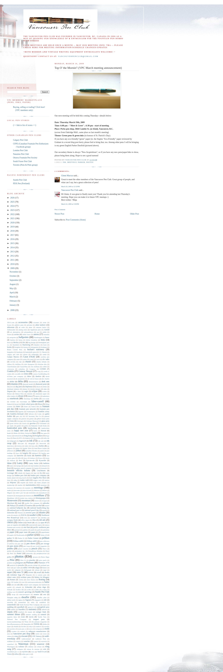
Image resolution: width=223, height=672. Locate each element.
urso (8, 634)
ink (64, 162)
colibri (44, 367)
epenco (37, 396)
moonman (26, 500)
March (13, 297)
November (14, 272)
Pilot (12, 560)
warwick (44, 641)
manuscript (11, 485)
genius (31, 419)
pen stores (14, 546)
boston (25, 347)
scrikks (36, 589)
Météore (37, 490)
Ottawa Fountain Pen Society (25, 158)
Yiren (9, 654)
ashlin (44, 332)
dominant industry (13, 389)
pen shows (31, 543)
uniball (22, 631)
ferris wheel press (28, 404)
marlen (20, 485)
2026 (12, 198)
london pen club (21, 475)
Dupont (10, 391)
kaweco (38, 455)
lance (11, 466)
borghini (17, 347)
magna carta (37, 480)
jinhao (18, 450)
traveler (46, 626)
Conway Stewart (25, 371)
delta (20, 381)
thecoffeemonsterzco (14, 624)
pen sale (20, 544)
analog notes (23, 330)
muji (19, 503)
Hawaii (43, 431)
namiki (21, 505)
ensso (30, 396)
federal (9, 404)
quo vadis (16, 568)
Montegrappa (41, 498)
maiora (47, 480)
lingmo (28, 473)
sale (12, 585)
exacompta (23, 401)
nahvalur (46, 503)
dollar (45, 387)
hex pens (44, 433)
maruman (43, 485)
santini (9, 587)
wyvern (25, 652)
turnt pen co (22, 629)
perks (9, 557)
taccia (31, 617)
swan (23, 617)
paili (38, 530)
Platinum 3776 (43, 563)
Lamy (20, 463)
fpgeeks (21, 411)
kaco (17, 453)
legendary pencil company (23, 468)
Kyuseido (42, 460)
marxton (19, 488)
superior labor (12, 617)
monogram (19, 495)
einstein (29, 394)
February (14, 301)
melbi (9, 490)
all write (22, 327)
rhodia (47, 572)
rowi (23, 582)
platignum (19, 563)
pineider (32, 560)
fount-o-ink (35, 406)
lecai (9, 468)
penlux (9, 551)
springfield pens (43, 607)
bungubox (10, 352)
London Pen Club (20, 150)
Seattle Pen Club (20, 180)
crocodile (18, 374)
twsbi (47, 629)
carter (18, 359)
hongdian (38, 436)
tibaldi (16, 626)
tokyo (31, 626)
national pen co (15, 510)
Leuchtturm (41, 470)
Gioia (11, 421)
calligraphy (35, 354)
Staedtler (21, 609)
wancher (27, 641)
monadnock (43, 493)
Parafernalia (20, 535)
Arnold (46, 330)
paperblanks (45, 532)
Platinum (30, 563)
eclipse (34, 391)
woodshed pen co (13, 652)
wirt (44, 649)
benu (43, 340)
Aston (9, 334)
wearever (40, 644)
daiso (29, 376)
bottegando (34, 347)
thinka (45, 624)
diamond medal (28, 384)
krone (47, 458)
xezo (32, 652)
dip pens (19, 387)
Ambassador (11, 330)
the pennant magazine (39, 622)
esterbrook (14, 398)
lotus (8, 480)
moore (37, 501)
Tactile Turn (42, 617)
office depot (25, 520)
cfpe (20, 362)
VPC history (36, 636)
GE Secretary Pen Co (33, 416)
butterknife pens (30, 352)
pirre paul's (43, 560)
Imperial (28, 438)
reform (37, 570)
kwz (20, 460)
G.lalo (39, 414)
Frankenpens (31, 411)
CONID (43, 369)
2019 (12, 227)
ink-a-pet (21, 443)
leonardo (44, 468)
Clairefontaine (12, 367)
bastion (12, 340)
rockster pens (26, 577)
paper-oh (34, 532)
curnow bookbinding (40, 374)
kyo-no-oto (30, 460)
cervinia (12, 362)
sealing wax (11, 592)
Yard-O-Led (41, 652)
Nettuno (20, 513)
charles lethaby (41, 362)
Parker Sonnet (33, 538)
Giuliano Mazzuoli (32, 421)
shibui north (11, 600)
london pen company (38, 475)
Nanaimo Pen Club (21, 154)
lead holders (35, 466)
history (9, 436)
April (12, 292)
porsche (21, 565)
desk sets (45, 381)
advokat (29, 325)
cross (26, 374)
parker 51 (10, 538)
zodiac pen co (26, 654)
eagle (26, 391)
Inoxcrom (43, 443)
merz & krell (27, 490)
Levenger (10, 473)
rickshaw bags (15, 575)
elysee (20, 396)
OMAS (10, 522)
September (14, 280)
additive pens (19, 325)
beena (21, 340)
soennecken (22, 602)
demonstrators (33, 381)
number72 (34, 518)
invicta (19, 446)
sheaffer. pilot (41, 597)
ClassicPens (24, 367)
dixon (38, 387)
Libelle (20, 473)
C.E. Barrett (43, 352)
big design (31, 342)
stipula (10, 612)
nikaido (42, 512)
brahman (44, 347)
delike (12, 382)
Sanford (44, 585)
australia (46, 334)
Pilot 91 (23, 560)
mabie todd (24, 480)
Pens (11, 553)
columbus (21, 369)
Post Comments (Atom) (76, 220)
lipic (35, 473)
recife (9, 570)
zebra (16, 654)
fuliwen (31, 414)
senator (36, 594)
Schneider (28, 587)
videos (9, 636)
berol (9, 342)
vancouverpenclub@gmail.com (78, 56)
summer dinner (13, 614)
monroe (28, 495)
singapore (38, 600)
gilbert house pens (43, 419)
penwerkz (29, 553)
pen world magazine (40, 546)
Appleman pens (35, 330)
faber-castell (37, 401)
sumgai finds (41, 612)
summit (43, 614)
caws (38, 359)
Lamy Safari (33, 463)
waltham (10, 641)
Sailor (46, 582)
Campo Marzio (13, 357)
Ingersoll (22, 441)
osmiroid (32, 525)
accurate (36, 322)
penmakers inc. (20, 551)
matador (28, 488)
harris (35, 431)
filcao (40, 404)
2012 (12, 256)
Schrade (9, 589)
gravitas (33, 423)
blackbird (16, 345)
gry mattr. (10, 426)
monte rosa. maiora (26, 498)
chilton (9, 364)
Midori (44, 490)
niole (8, 515)
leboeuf (44, 466)
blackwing (26, 345)
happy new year (21, 430)
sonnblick (42, 602)
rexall (39, 572)
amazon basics (41, 327)
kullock (12, 460)
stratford (21, 612)
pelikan (45, 538)
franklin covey (43, 411)
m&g (15, 480)
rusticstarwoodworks (34, 582)
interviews (10, 446)
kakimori (35, 453)
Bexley (16, 342)
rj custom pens (41, 575)
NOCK (23, 515)
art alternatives (15, 332)
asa (38, 332)
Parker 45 (43, 535)
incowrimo (37, 438)
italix (26, 446)
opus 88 (44, 523)
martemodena (31, 485)
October (13, 276)
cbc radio (45, 359)
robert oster (11, 577)
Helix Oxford (25, 433)
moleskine (32, 493)
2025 (12, 202)
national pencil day (32, 510)
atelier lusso (26, 334)
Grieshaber (43, 423)
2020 (12, 222)
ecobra (44, 391)
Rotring (42, 579)
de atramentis (20, 379)
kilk (19, 458)
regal (44, 570)
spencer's (31, 607)
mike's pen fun (21, 493)
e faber (18, 391)
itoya (33, 446)
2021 (12, 218)
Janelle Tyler (27, 448)
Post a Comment (59, 209)
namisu (29, 505)
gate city (19, 416)
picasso (35, 557)
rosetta (21, 580)
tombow (38, 626)
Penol (47, 551)
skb (45, 600)
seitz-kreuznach (24, 594)
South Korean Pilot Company (30, 605)
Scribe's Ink (20, 589)
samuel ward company (30, 585)
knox (25, 458)
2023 (12, 210)
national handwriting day (39, 508)
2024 (12, 206)
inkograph (31, 443)
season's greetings (25, 592)
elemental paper (41, 394)
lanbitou (46, 463)
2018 (12, 231)
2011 (12, 260)
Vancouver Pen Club (69, 190)
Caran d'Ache (29, 357)
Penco (44, 549)
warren (35, 641)
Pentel (19, 553)
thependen (27, 624)
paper (12, 532)
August (13, 284)
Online (20, 523)
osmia (23, 525)
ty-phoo (14, 631)
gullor (26, 426)
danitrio (38, 376)
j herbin (41, 446)
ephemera (46, 396)
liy (41, 473)
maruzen (10, 488)
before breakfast (31, 340)
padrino (25, 530)
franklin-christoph (17, 414)
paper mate (23, 532)
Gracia (24, 423)
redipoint (17, 570)
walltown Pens (40, 639)
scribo (29, 589)
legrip (36, 468)
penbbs (10, 548)
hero (34, 433)
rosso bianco (31, 580)
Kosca (40, 458)
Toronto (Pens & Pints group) (25, 165)
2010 (12, 264)
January (13, 305)
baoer (47, 337)
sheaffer (25, 597)
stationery (32, 609)
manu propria (41, 482)
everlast (12, 401)
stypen (30, 612)
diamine (14, 384)
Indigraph (13, 441)
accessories (23, 322)
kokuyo (32, 458)
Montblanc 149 (12, 498)
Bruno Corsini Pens (14, 349)
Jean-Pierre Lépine (40, 448)
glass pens (45, 421)
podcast (12, 565)
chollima (18, 364)
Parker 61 (21, 538)
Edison (9, 394)
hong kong (28, 436)
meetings (72, 162)
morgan (44, 501)
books (9, 347)
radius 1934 (27, 568)
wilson (39, 647)
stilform (44, 609)
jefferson (10, 451)
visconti (24, 636)
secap (13, 594)
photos (89, 162)
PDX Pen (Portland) (21, 183)
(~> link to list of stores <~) (24, 125)
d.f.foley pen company (15, 376)
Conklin (10, 371)
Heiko (16, 433)
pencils (34, 548)
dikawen (10, 387)
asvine (16, 334)
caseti (31, 359)
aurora (36, 334)
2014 (12, 247)
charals (28, 362)
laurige (18, 466)
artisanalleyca (28, 332)
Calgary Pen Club (20, 140)
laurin (26, 466)
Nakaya (12, 505)
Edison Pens (19, 394)
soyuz (45, 605)
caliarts (25, 354)
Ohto (34, 520)
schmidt (18, 587)
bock (45, 345)
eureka (36, 399)
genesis (23, 419)
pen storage (45, 544)
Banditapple (38, 337)
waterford (10, 644)
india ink (46, 438)
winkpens (20, 649)
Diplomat (28, 387)
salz (18, 585)
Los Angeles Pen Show (38, 478)
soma (32, 602)
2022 (12, 214)
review (30, 572)
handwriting (32, 428)
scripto (44, 589)
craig (38, 371)
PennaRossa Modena (35, 551)
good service (14, 423)
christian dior (42, 364)
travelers (12, 629)
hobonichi (18, 436)
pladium (10, 563)
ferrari (17, 404)
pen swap (26, 546)
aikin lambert (40, 325)
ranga (37, 568)
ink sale (41, 441)
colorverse (10, 369)
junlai (42, 451)
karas (29, 456)
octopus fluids (12, 520)
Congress (32, 369)
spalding (10, 607)
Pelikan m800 (18, 541)
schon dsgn (41, 587)
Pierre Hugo (45, 557)
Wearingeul (11, 647)
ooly (36, 522)
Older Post (134, 214)
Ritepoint (29, 575)
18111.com (10, 322)
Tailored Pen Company (16, 619)
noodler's (33, 515)
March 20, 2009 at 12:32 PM (70, 186)
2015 (12, 243)
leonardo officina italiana (18, 470)
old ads (42, 520)
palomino (46, 530)
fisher (18, 406)
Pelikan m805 (32, 541)
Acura (9, 325)
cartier (25, 359)
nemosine (10, 513)
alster (30, 327)
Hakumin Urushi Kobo (39, 426)
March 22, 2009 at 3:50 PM (70, 204)
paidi (32, 530)
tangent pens (39, 619)
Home (97, 214)
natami (47, 505)
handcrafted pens (14, 428)
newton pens (31, 513)
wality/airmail (26, 639)
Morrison (10, 503)
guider (19, 426)
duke (45, 389)
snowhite (10, 602)
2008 (12, 310)
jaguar (17, 448)
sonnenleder (11, 605)
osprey (40, 525)
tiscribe (23, 626)
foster (26, 406)
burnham (20, 352)
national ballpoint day (18, 508)
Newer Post (59, 214)
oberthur (43, 518)
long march (22, 478)
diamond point (41, 384)
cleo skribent (35, 367)
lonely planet (11, 478)
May (12, 288)
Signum (28, 600)
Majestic (13, 483)
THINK (36, 624)
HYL (20, 438)
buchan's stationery (35, 349)
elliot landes (11, 396)
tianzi (9, 626)
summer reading (31, 614)
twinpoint (39, 629)
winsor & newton (33, 649)
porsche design (33, 565)
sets (44, 594)
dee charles (45, 379)
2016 (12, 239)
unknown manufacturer (37, 631)
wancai (18, 641)
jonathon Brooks (31, 451)
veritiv (37, 634)
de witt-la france (33, 379)
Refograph (27, 570)
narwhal (39, 505)
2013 (12, 252)
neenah (44, 510)
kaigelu (25, 453)
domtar (25, 389)
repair (9, 572)
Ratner (44, 568)
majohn (22, 482)
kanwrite (20, 456)
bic (24, 342)
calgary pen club (13, 354)
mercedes (17, 490)
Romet (12, 580)
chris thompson (29, 364)
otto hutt (27, 527)
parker (81, 162)
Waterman (23, 643)
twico (31, 629)
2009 (12, 268)
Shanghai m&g (12, 597)
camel (44, 354)
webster (21, 647)
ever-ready (45, 399)
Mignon (9, 493)
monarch (10, 495)
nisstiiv (15, 515)
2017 (12, 235)
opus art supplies (12, 525)
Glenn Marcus (67, 175)
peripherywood (41, 553)
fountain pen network (27, 409)
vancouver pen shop (21, 634)
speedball (20, 607)
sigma (20, 600)
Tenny (26, 622)
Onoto (29, 523)
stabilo (13, 609)
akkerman (11, 327)
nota (25, 518)
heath (9, 433)
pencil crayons (23, 549)
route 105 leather (13, 582)
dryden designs (35, 389)
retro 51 (20, 572)
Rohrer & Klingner (42, 577)
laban (9, 463)
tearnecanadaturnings (14, 622)
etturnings (27, 399)
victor (45, 634)
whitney (30, 647)
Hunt (14, 438)
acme (44, 322)
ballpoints (24, 337)
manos (31, 482)
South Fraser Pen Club (22, 161)
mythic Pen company (32, 503)
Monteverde (12, 500)
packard (17, 530)
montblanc (39, 495)
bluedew (37, 345)
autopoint (13, 337)
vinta (16, 636)
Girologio (20, 421)
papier (11, 535)
